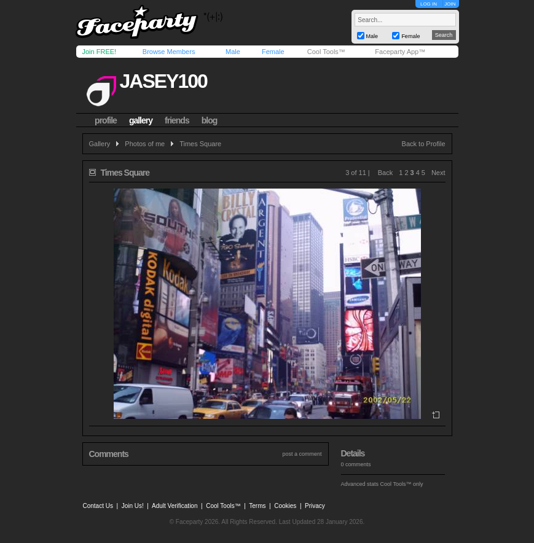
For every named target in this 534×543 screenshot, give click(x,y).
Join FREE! (99, 51)
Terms (257, 505)
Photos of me (145, 143)
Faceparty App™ (400, 51)
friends (177, 120)
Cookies (285, 505)
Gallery (100, 143)
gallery (140, 120)
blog (210, 120)
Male (233, 51)
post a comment (301, 454)
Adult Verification (175, 505)
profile (106, 120)
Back (385, 172)
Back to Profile (424, 143)
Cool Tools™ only (401, 484)
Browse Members (169, 51)
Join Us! (133, 505)
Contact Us (98, 505)
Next (438, 172)
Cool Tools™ (326, 51)
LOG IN (428, 4)
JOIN (449, 4)
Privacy (315, 505)
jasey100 (162, 81)
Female (273, 51)
